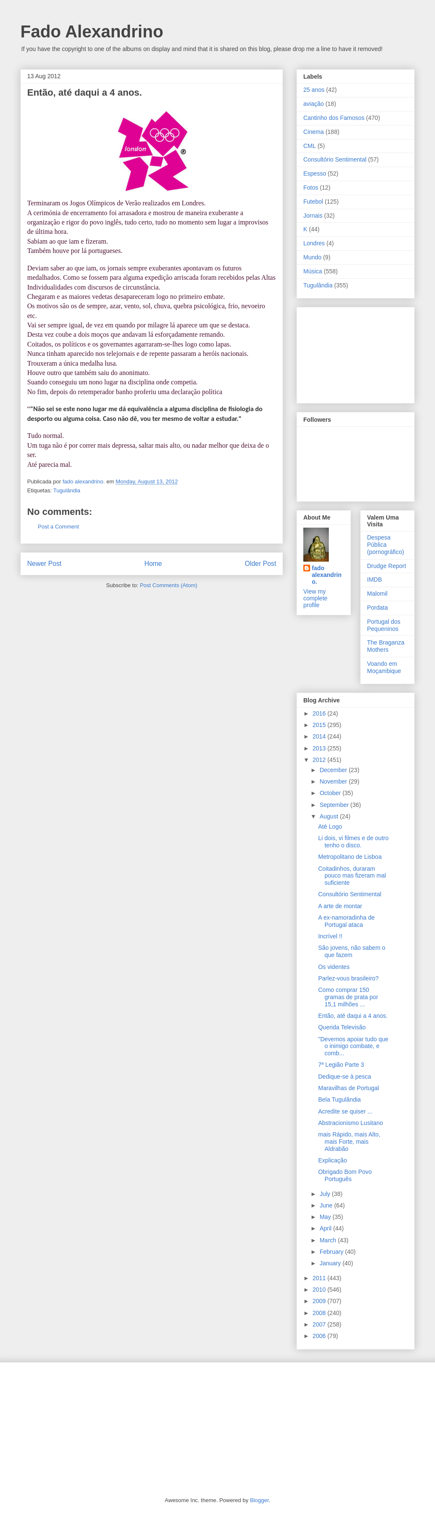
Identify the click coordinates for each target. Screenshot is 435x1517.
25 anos (314, 89)
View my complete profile (315, 598)
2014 (320, 736)
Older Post (260, 563)
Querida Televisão (342, 1027)
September (334, 804)
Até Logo (330, 826)
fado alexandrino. (327, 575)
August (329, 816)
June (326, 1205)
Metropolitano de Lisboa (349, 856)
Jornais (312, 215)
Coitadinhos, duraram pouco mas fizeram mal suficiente (352, 875)
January (330, 1263)
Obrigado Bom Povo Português (345, 1175)
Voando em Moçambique (384, 667)
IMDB (374, 579)
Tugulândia (66, 490)
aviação (313, 103)
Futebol (313, 201)
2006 (320, 1335)
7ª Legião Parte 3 (341, 1064)
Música (312, 271)
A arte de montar (340, 906)
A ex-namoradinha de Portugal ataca (346, 921)
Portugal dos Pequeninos (384, 625)
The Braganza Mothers (385, 646)
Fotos (310, 187)
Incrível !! (330, 936)
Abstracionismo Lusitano (350, 1122)
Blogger (259, 1500)
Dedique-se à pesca (344, 1076)
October (330, 793)
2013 (320, 748)
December (333, 770)
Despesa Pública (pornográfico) (385, 544)
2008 (320, 1313)
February (332, 1251)
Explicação (332, 1160)
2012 (320, 759)
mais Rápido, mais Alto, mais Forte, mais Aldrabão (349, 1141)
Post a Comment (58, 526)
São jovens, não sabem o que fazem (351, 951)
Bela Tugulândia (339, 1099)
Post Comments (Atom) (168, 585)
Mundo (312, 257)
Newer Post (44, 563)
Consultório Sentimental (335, 159)
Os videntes (334, 966)
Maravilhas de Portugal (348, 1088)
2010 (320, 1289)
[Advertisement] (345, 352)
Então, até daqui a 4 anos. (352, 1015)
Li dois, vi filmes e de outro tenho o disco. (353, 842)
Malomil (377, 593)
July (325, 1193)
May (325, 1216)
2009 (320, 1301)
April (326, 1228)
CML (309, 145)
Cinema (313, 131)
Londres (314, 243)
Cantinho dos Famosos (333, 117)
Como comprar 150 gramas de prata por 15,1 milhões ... (348, 997)
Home (153, 563)
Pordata (377, 607)
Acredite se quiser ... (345, 1111)
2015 (320, 725)
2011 (320, 1278)
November (333, 781)
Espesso (314, 173)
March (328, 1240)
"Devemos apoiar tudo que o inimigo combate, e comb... (353, 1046)
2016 (320, 713)
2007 (320, 1324)
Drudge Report (386, 565)
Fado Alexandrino (91, 31)
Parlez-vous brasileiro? (348, 978)
